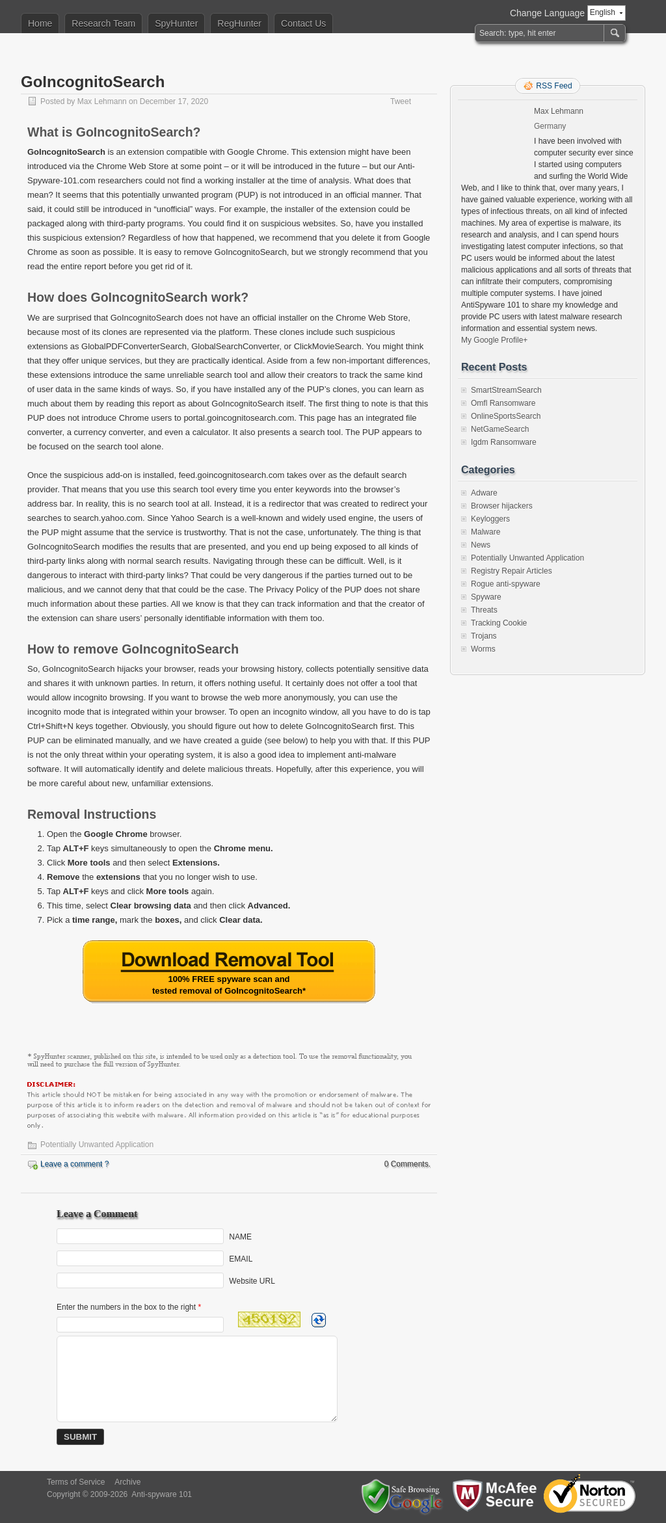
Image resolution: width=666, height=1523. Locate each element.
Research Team (103, 23)
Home (40, 23)
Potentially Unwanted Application (96, 1144)
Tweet (400, 101)
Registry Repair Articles (511, 571)
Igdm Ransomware (504, 442)
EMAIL (240, 1259)
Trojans (484, 636)
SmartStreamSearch (506, 390)
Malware (485, 531)
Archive (127, 1482)
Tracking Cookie (499, 623)
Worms (483, 649)
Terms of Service (76, 1482)
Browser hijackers (502, 505)
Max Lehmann (102, 101)
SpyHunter (176, 23)
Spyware (486, 597)
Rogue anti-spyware (505, 584)
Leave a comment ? (74, 1164)
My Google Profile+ (494, 340)
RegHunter (239, 23)
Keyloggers (490, 518)
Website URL (251, 1281)
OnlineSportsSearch (505, 416)
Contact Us (303, 23)
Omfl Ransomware (503, 403)
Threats (484, 610)
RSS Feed (554, 85)
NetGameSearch (500, 429)
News (480, 545)
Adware (484, 492)
